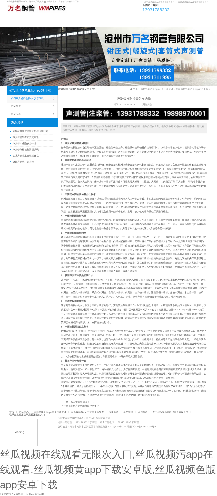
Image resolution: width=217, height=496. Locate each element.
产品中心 (34, 17)
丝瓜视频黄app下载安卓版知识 (114, 17)
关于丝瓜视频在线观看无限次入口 (159, 2)
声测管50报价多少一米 (25, 143)
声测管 (64, 139)
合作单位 (192, 17)
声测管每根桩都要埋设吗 (26, 149)
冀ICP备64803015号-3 (144, 426)
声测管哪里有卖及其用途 (26, 137)
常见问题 (16, 114)
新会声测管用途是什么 (82, 402)
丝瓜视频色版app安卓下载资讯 (68, 17)
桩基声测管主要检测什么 (26, 155)
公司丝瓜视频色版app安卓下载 (30, 90)
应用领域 (148, 17)
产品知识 (16, 106)
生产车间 (170, 17)
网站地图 (40, 494)
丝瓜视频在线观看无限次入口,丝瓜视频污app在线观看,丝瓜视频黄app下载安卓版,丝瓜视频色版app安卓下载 (108, 469)
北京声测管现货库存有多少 (85, 405)
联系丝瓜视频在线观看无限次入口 (193, 2)
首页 (15, 17)
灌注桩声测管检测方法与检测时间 (30, 131)
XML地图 (127, 426)
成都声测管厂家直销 (23, 161)
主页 (135, 89)
